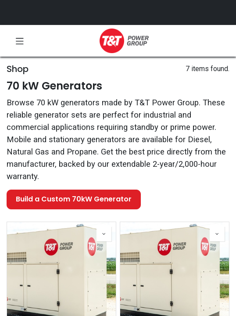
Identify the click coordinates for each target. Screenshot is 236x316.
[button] (104, 233)
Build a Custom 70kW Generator (74, 199)
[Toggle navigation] (20, 40)
